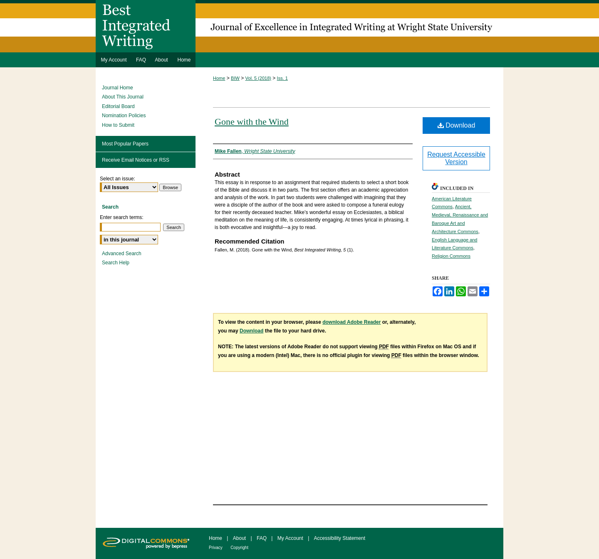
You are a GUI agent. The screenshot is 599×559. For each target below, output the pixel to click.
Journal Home (117, 88)
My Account (290, 538)
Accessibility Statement (339, 538)
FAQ (262, 538)
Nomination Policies (124, 115)
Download (456, 125)
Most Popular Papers (125, 144)
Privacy (216, 547)
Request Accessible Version (456, 158)
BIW (235, 78)
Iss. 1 (282, 78)
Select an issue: (117, 179)
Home (219, 78)
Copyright (239, 547)
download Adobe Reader (351, 322)
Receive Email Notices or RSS (135, 160)
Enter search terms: (122, 217)
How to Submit (118, 125)
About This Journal (123, 97)
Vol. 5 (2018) (258, 78)
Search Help (115, 263)
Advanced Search (121, 253)
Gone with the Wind (252, 121)
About (239, 538)
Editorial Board (118, 106)
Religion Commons (451, 256)
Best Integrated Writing (299, 26)
